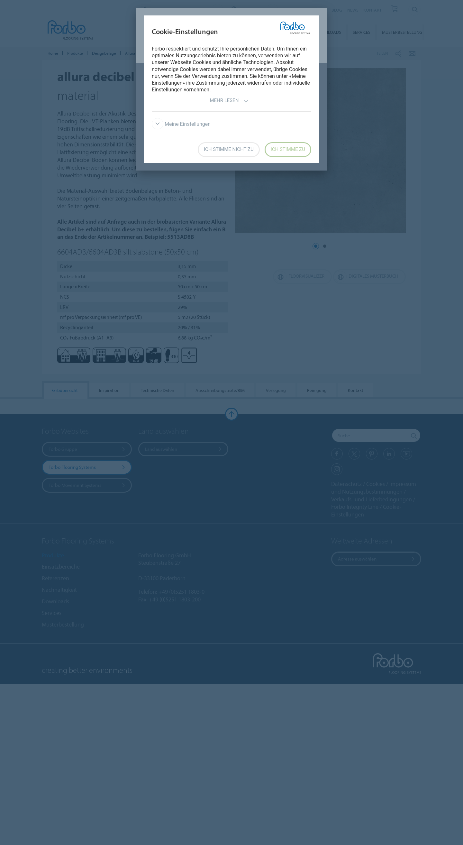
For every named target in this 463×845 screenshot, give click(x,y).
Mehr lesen (229, 101)
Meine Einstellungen (181, 124)
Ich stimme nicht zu (229, 149)
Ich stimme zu (288, 149)
